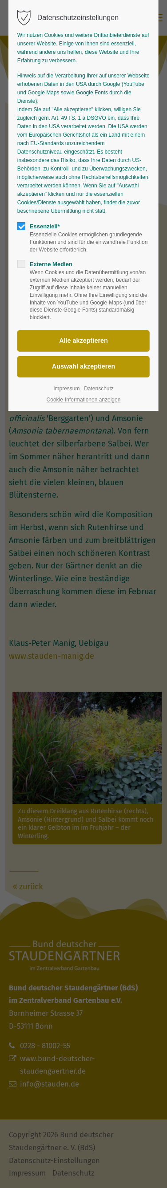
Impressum (66, 388)
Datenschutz (99, 388)
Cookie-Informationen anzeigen (84, 400)
